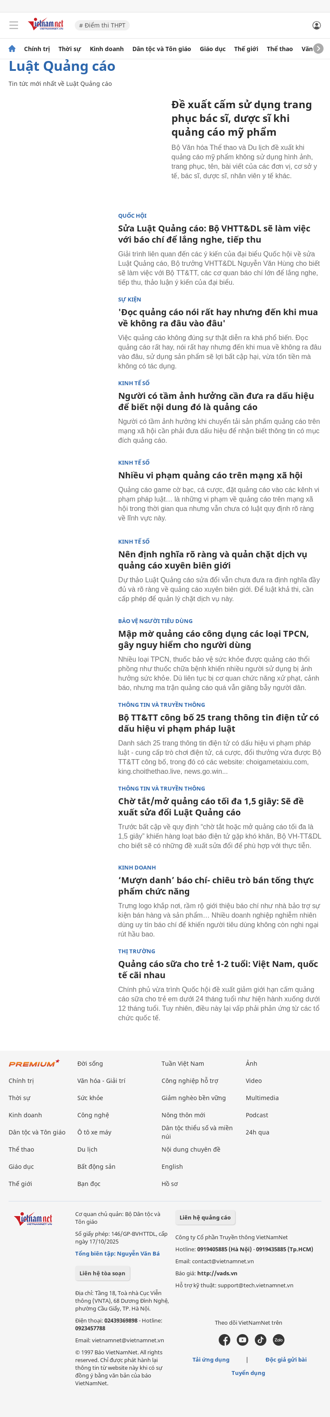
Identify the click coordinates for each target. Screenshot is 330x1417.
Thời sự (69, 49)
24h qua (257, 1132)
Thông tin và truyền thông (161, 705)
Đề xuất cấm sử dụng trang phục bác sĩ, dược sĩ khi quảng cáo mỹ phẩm (241, 118)
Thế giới (246, 49)
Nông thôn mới (183, 1115)
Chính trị (37, 49)
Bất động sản (96, 1166)
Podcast (257, 1115)
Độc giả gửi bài (286, 1359)
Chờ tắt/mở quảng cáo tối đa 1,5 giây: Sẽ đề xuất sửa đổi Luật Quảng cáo (211, 806)
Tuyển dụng (248, 1373)
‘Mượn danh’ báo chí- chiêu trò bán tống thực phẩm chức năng (216, 885)
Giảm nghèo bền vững (194, 1098)
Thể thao (280, 49)
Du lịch (87, 1149)
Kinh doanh (107, 49)
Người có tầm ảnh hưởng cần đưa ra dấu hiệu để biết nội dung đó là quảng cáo (216, 401)
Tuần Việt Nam (183, 1063)
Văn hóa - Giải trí (101, 1080)
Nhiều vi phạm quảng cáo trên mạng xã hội (210, 475)
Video (254, 1080)
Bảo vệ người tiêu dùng (155, 621)
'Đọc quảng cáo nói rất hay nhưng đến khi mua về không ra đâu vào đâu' (218, 317)
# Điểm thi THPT (102, 25)
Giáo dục (213, 49)
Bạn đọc (89, 1184)
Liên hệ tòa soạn (102, 1273)
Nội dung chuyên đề (191, 1149)
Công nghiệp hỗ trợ (190, 1080)
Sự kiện (129, 299)
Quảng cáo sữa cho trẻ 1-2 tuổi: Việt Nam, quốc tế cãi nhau (218, 969)
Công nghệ (93, 1115)
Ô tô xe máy (94, 1132)
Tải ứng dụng (210, 1359)
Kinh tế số (134, 383)
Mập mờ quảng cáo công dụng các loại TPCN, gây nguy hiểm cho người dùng (213, 639)
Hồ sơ (170, 1184)
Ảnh (251, 1063)
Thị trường (136, 951)
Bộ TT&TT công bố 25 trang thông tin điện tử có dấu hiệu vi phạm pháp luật (218, 723)
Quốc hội (132, 216)
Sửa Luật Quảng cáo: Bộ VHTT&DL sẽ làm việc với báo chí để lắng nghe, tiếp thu (214, 233)
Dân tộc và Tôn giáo (161, 49)
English (172, 1166)
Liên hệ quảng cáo (205, 1217)
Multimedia (262, 1098)
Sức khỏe (90, 1098)
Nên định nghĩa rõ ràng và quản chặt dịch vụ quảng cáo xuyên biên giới (212, 559)
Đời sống (90, 1063)
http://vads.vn (217, 1273)
